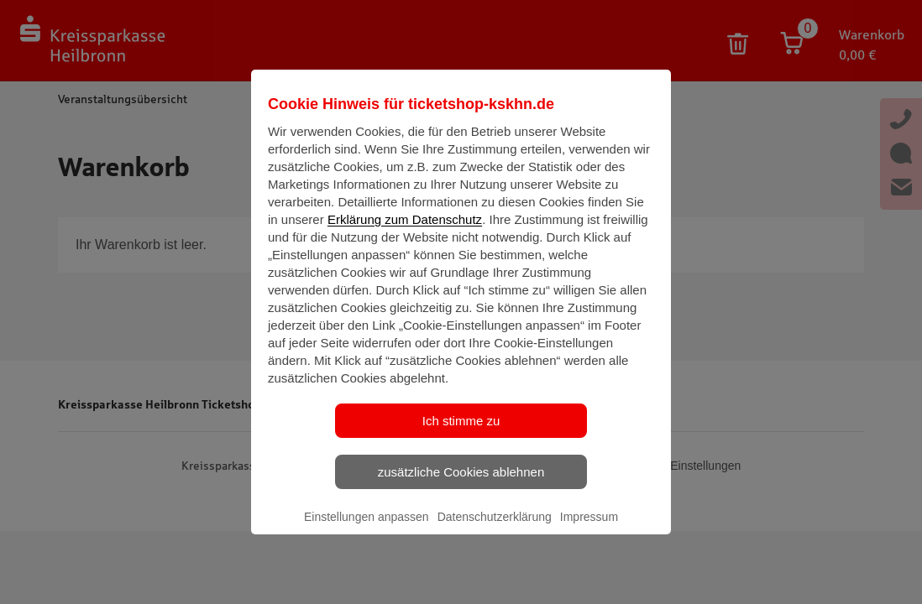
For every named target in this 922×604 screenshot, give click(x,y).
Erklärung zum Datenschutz (404, 233)
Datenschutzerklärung (494, 531)
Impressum (589, 531)
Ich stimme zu (461, 435)
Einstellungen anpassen (366, 531)
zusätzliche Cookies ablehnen (461, 486)
